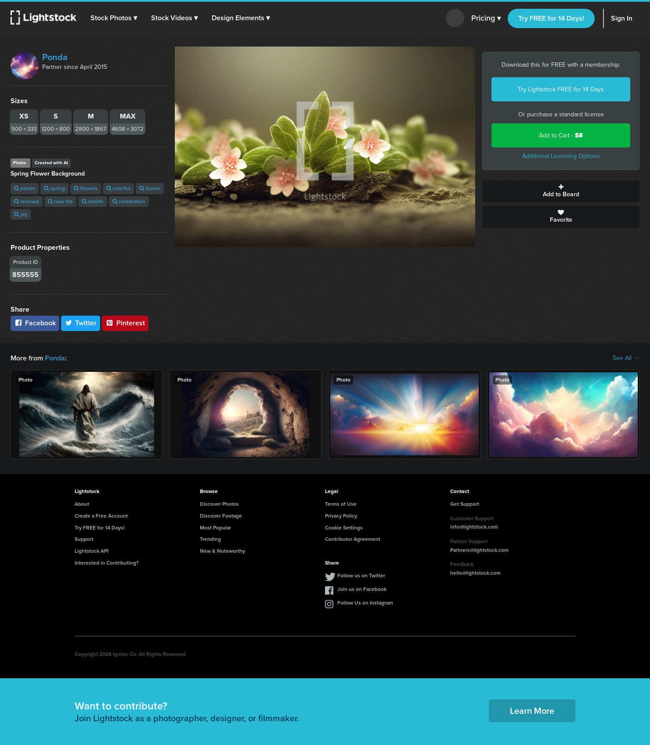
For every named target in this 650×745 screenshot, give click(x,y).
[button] (113, 18)
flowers (86, 188)
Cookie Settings (344, 528)
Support (84, 539)
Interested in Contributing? (107, 563)
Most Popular (215, 528)
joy (20, 214)
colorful (118, 188)
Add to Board (561, 191)
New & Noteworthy (222, 551)
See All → (626, 358)
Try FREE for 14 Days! (551, 18)
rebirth (93, 201)
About (82, 504)
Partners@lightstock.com (479, 550)
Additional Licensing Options (561, 156)
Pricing (486, 18)
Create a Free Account (101, 516)
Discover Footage (221, 516)
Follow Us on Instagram (365, 603)
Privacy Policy (341, 516)
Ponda (55, 57)
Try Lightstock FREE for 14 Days (561, 89)
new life (60, 201)
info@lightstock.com (474, 527)
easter (24, 188)
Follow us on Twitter (361, 575)
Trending (210, 539)
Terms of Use (341, 504)
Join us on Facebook (361, 589)
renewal (26, 201)
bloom (149, 188)
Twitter (81, 323)
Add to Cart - (561, 135)
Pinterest (125, 323)
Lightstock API (91, 551)
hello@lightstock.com (475, 573)
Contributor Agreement (352, 539)
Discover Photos (219, 504)
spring (54, 188)
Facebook (35, 323)
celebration (128, 201)
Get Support (464, 504)
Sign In (621, 18)
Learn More (532, 710)
